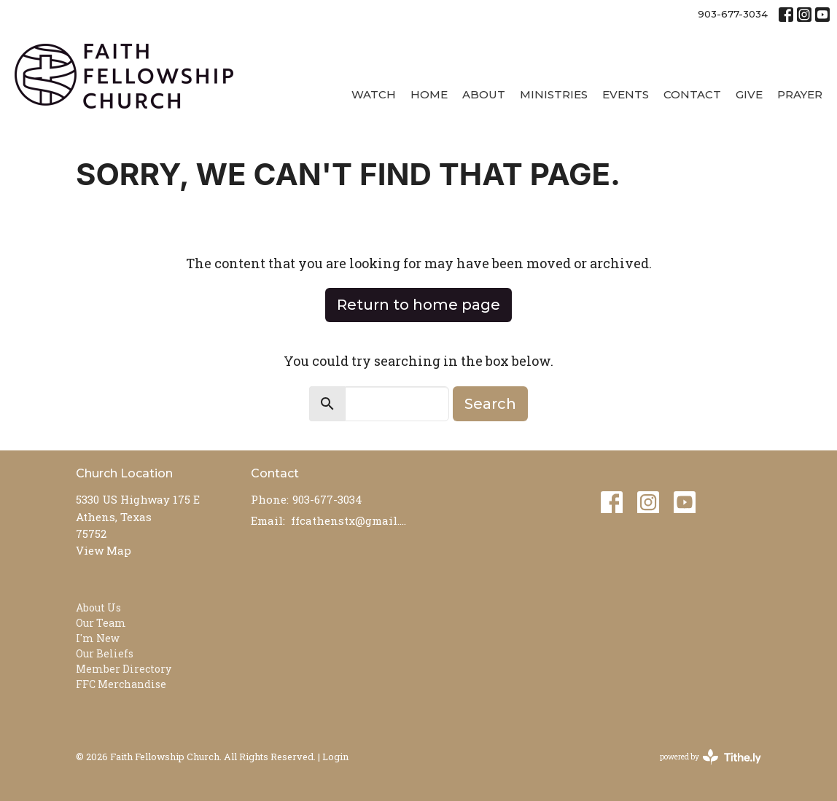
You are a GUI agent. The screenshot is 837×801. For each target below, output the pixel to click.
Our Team (101, 623)
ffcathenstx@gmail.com (351, 520)
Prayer (799, 94)
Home (429, 94)
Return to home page (418, 304)
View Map (103, 550)
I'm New (98, 638)
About (483, 94)
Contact (692, 94)
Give (749, 94)
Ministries (554, 94)
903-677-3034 (733, 14)
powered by (710, 756)
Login (335, 756)
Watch (373, 94)
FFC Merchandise (121, 684)
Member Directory (123, 669)
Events (625, 94)
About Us (98, 607)
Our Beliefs (104, 653)
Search (490, 404)
